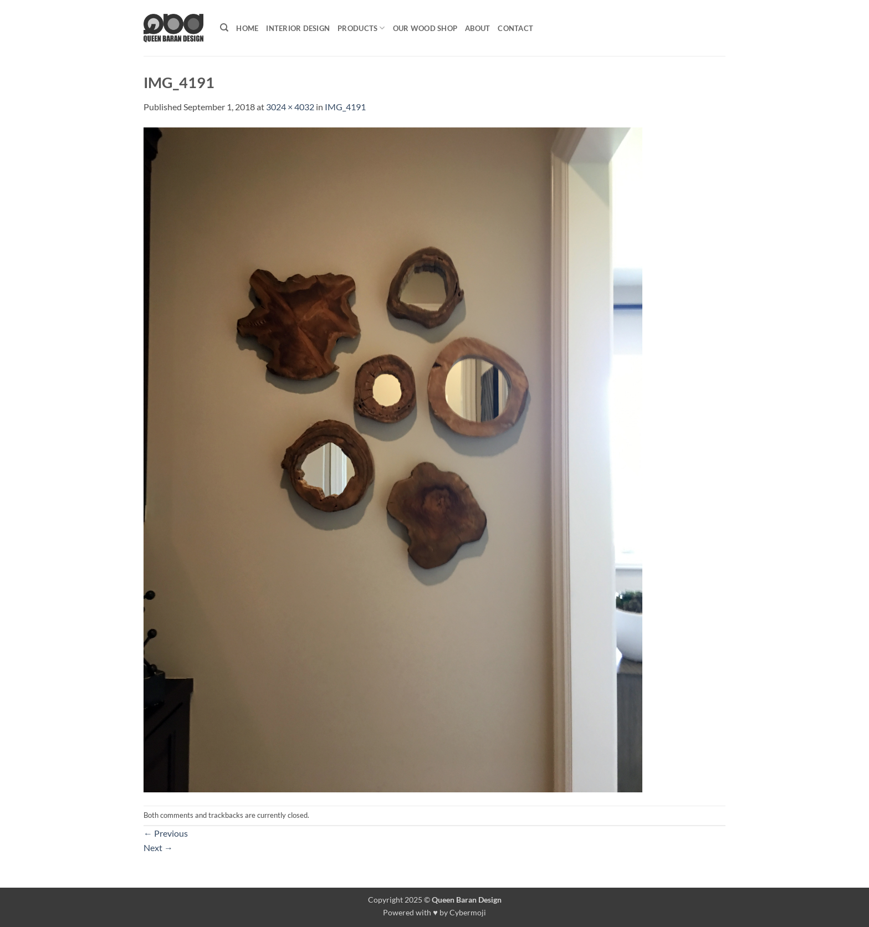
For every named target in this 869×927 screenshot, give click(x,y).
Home (247, 28)
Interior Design (298, 28)
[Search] (224, 27)
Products (361, 28)
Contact (515, 28)
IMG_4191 (345, 106)
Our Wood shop (425, 28)
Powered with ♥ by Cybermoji (434, 912)
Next (158, 847)
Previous (166, 833)
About (477, 28)
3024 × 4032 (290, 106)
